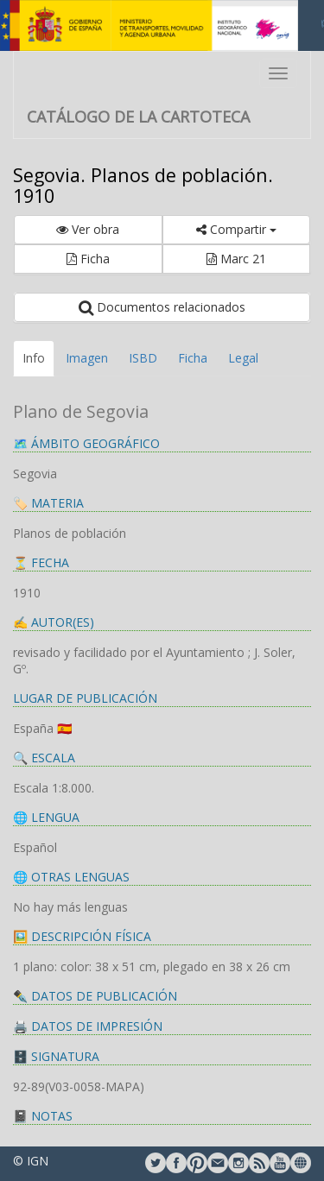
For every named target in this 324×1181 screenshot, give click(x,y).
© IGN (30, 1161)
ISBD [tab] (143, 358)
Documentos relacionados (162, 307)
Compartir (236, 229)
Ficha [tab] (192, 358)
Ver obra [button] (87, 229)
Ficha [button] (88, 258)
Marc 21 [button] (236, 258)
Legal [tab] (243, 358)
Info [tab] (33, 358)
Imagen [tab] (87, 358)
